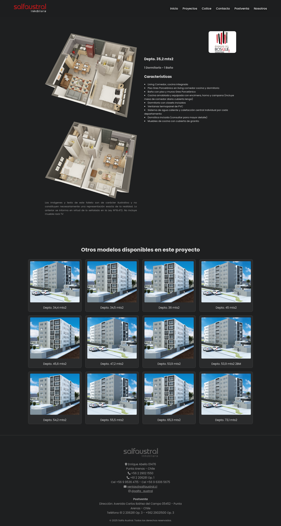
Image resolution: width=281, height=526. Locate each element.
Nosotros (260, 8)
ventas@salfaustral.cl (142, 487)
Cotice (206, 8)
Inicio (174, 8)
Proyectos (190, 8)
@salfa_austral (142, 491)
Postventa (242, 8)
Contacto (223, 8)
